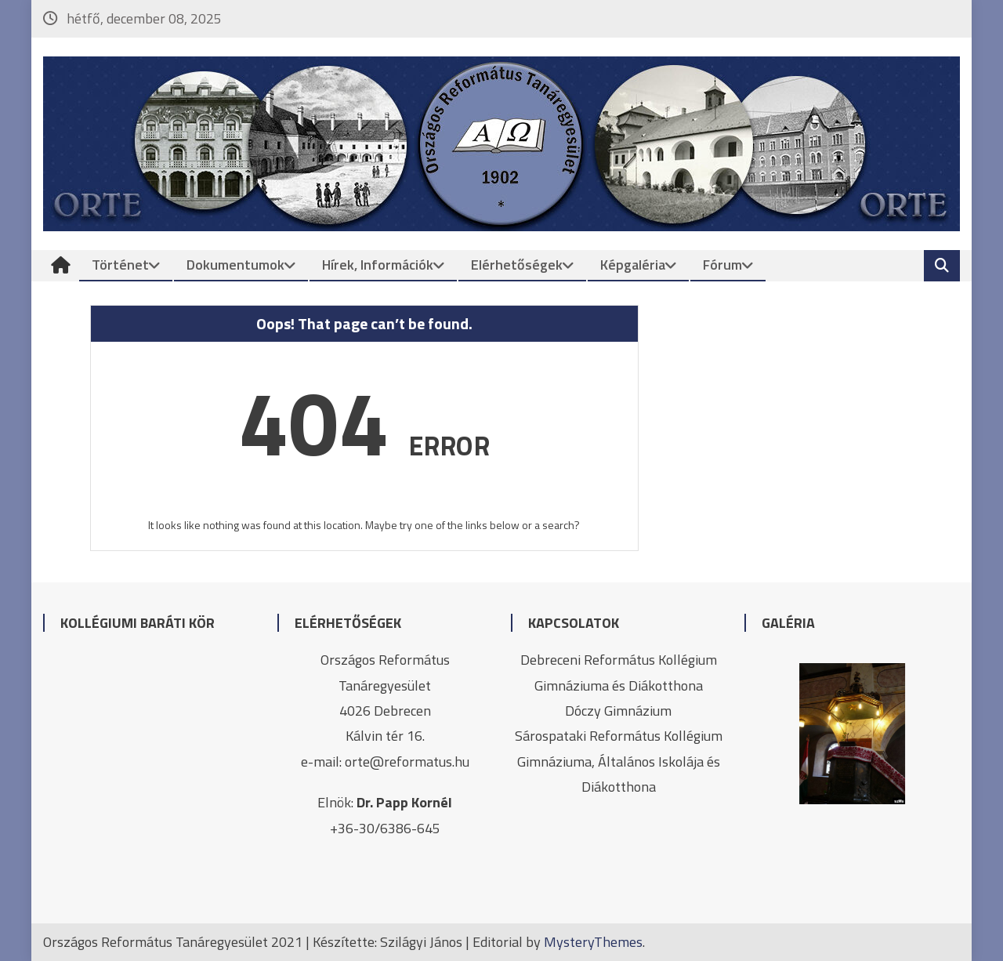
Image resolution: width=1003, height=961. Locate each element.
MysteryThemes (593, 941)
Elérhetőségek (517, 264)
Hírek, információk (377, 264)
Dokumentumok (235, 264)
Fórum (722, 264)
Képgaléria (632, 264)
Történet (120, 264)
